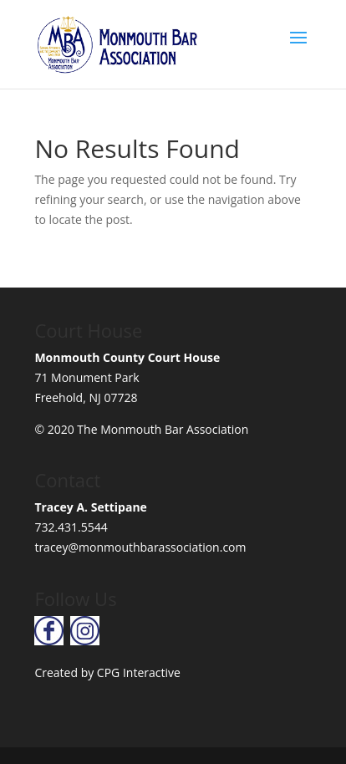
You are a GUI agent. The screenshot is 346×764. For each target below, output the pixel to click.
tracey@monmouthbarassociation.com (140, 547)
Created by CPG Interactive (107, 672)
